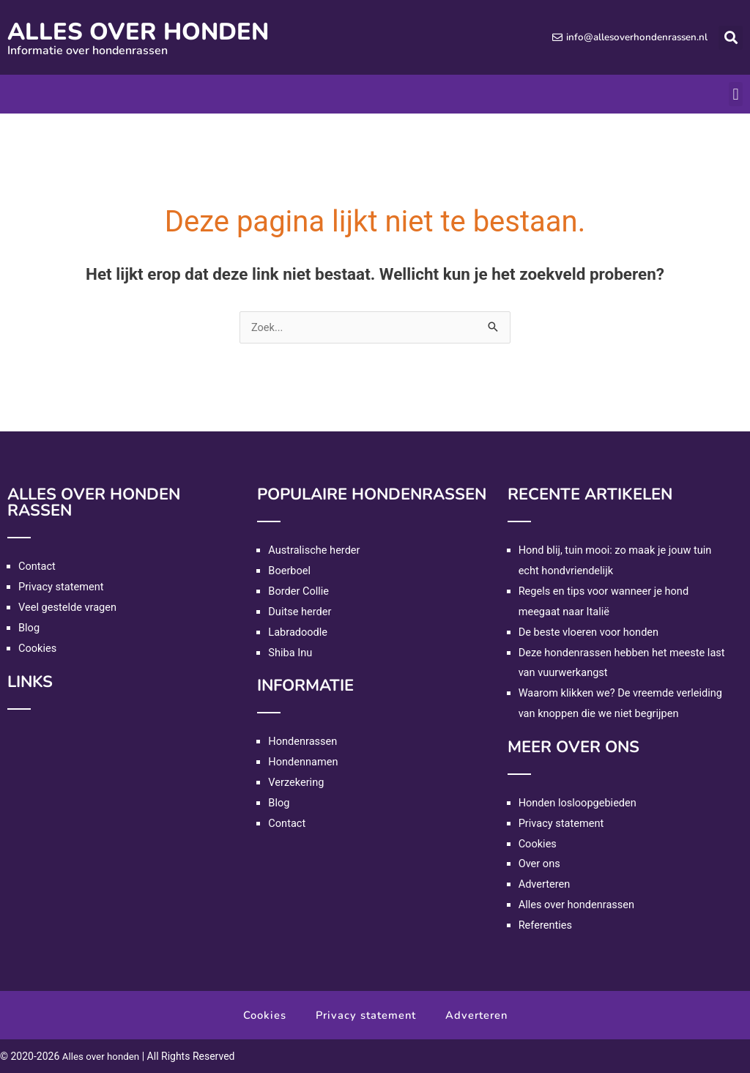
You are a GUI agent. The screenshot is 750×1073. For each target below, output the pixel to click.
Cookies (38, 648)
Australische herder (315, 550)
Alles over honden (152, 31)
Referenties (546, 925)
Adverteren (545, 884)
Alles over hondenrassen (578, 904)
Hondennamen (304, 761)
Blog (29, 627)
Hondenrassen (303, 741)
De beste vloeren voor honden (591, 632)
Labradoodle (298, 632)
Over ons (540, 863)
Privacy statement (62, 586)
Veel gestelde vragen (68, 607)
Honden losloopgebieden (579, 802)
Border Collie (299, 591)
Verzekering (296, 782)
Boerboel (290, 570)
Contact (37, 566)
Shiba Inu (290, 652)
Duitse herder (300, 611)
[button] (731, 38)
